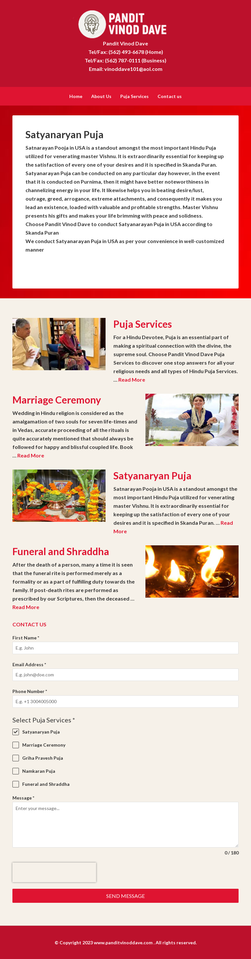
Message (23, 797)
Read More (131, 379)
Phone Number (29, 690)
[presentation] (54, 872)
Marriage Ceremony (56, 399)
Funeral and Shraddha (60, 550)
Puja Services (142, 323)
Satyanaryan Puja (152, 475)
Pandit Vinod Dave (125, 23)
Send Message (125, 895)
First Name (25, 637)
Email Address (29, 664)
